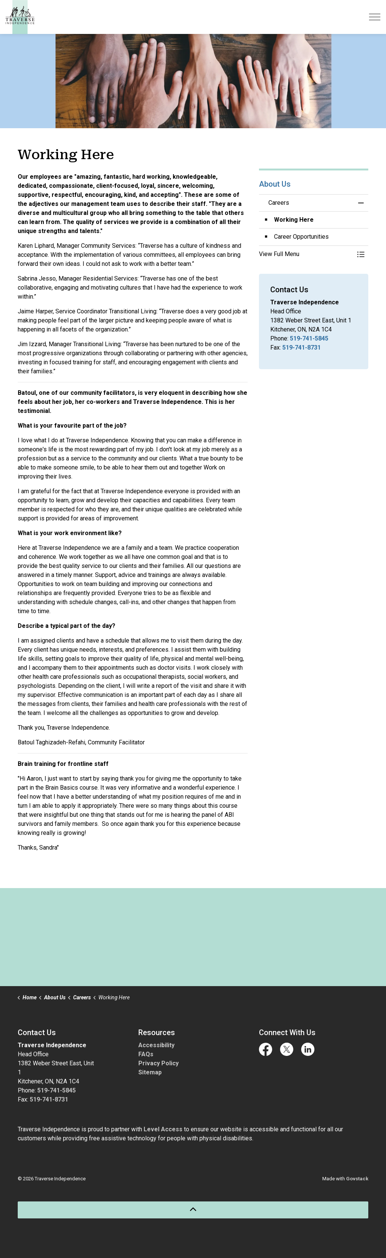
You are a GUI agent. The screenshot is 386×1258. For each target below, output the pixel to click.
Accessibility (156, 1045)
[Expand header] (374, 17)
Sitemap (150, 1072)
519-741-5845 (309, 338)
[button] (306, 254)
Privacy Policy (158, 1063)
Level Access (163, 1129)
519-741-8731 (301, 347)
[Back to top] (193, 1209)
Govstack (357, 1178)
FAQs (145, 1054)
